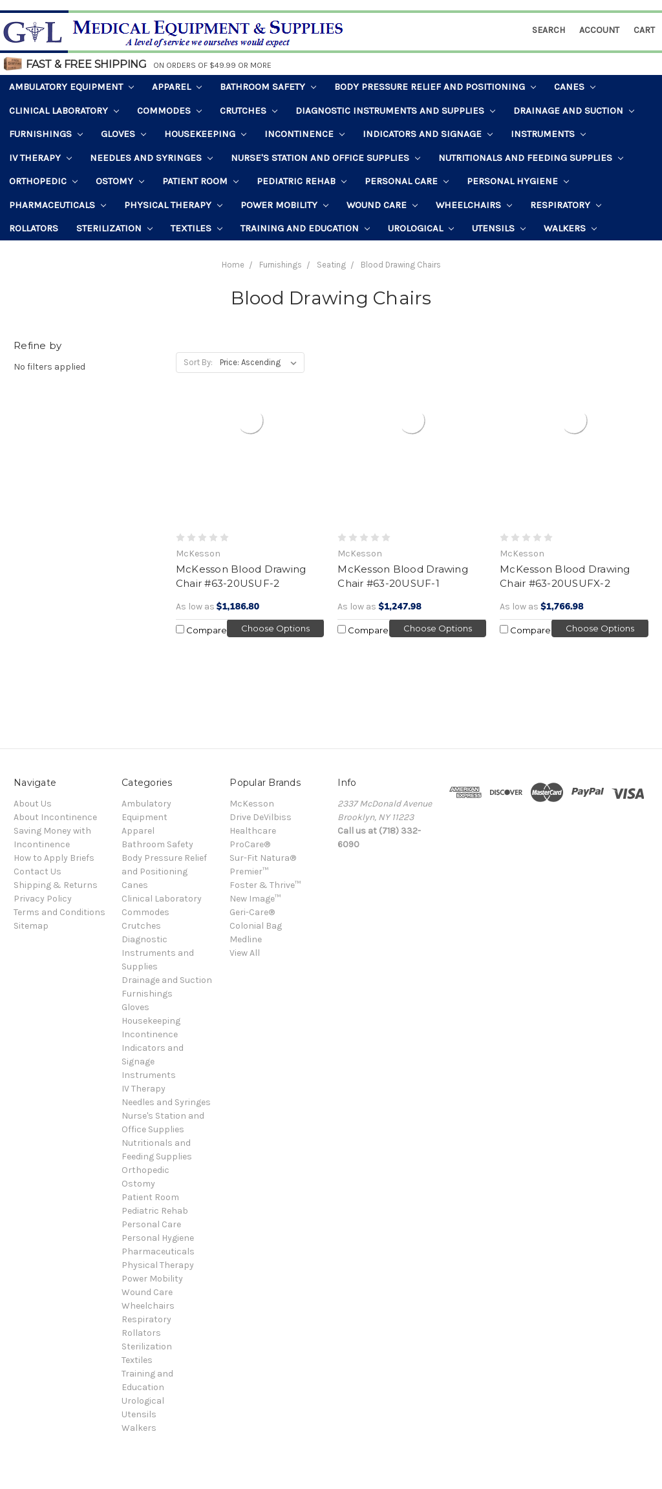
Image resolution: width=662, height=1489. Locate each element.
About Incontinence (55, 817)
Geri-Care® (252, 912)
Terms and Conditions (59, 912)
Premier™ (249, 871)
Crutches (248, 110)
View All (245, 952)
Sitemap (31, 925)
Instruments (548, 134)
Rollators (33, 228)
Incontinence (304, 134)
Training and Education (305, 228)
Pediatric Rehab (302, 181)
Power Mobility (284, 205)
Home (233, 264)
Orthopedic (43, 181)
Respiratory (565, 205)
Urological (421, 228)
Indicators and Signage (428, 134)
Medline (246, 939)
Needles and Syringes (151, 158)
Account (599, 30)
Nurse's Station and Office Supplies (325, 158)
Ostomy (120, 181)
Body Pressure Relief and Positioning (435, 86)
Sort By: (198, 362)
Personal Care (407, 181)
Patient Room (200, 181)
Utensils (499, 228)
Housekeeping (205, 134)
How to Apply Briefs (54, 857)
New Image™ (255, 898)
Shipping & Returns (56, 885)
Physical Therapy (173, 205)
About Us (33, 803)
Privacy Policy (43, 898)
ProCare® (250, 844)
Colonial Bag (256, 925)
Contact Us (37, 871)
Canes (574, 86)
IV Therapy (40, 158)
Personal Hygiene (518, 181)
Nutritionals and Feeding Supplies (530, 158)
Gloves (123, 134)
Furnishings (46, 134)
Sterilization (114, 228)
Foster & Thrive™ (265, 885)
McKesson (252, 803)
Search (548, 30)
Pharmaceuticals (57, 205)
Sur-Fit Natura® (263, 857)
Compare (201, 630)
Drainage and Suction (573, 110)
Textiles (196, 228)
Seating (331, 264)
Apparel (177, 86)
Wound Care (382, 205)
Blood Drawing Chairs (401, 264)
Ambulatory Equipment (71, 86)
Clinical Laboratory (64, 110)
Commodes (169, 110)
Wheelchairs (474, 205)
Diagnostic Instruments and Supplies (395, 110)
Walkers (570, 228)
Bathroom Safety (268, 86)
